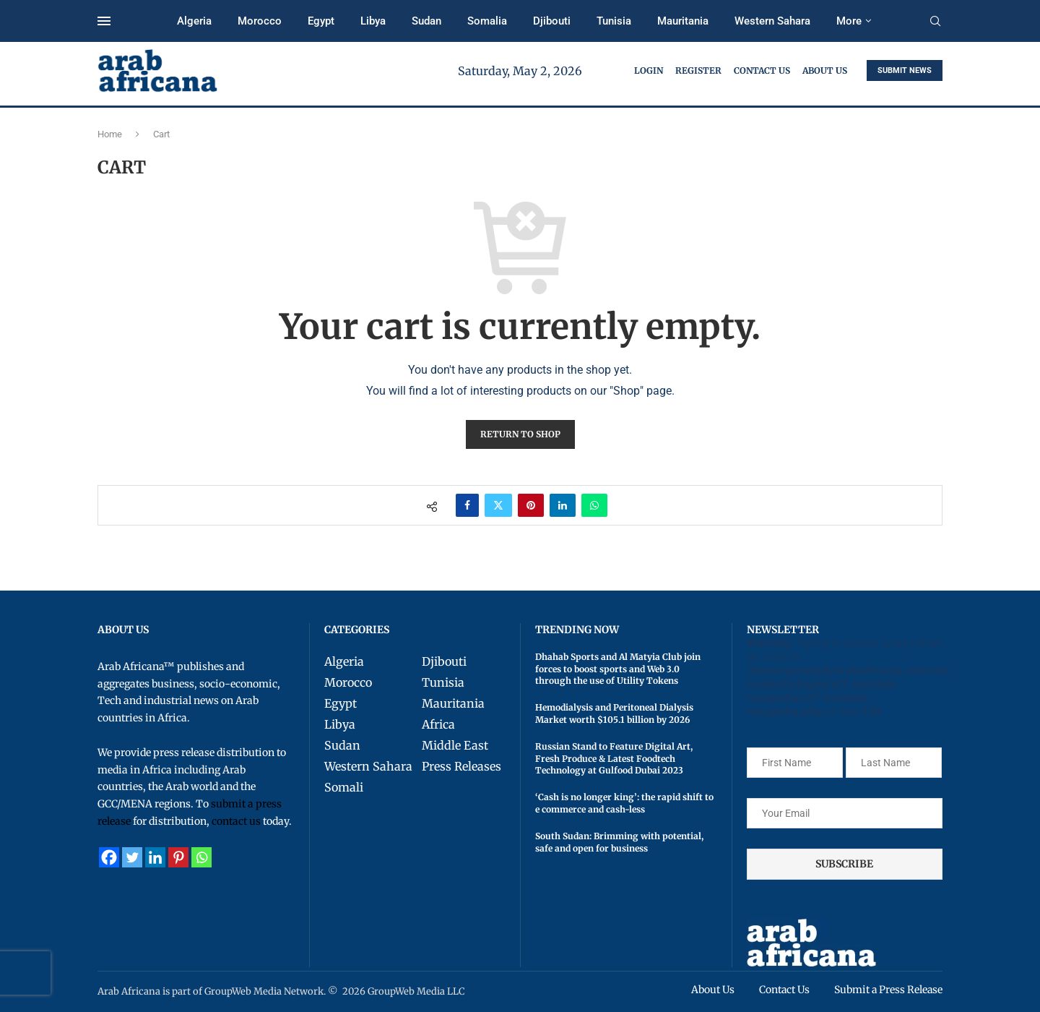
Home (110, 134)
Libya (373, 20)
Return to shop (520, 434)
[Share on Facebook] (467, 505)
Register (698, 70)
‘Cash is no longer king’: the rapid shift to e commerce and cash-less (624, 803)
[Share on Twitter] (498, 505)
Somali (343, 787)
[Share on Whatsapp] (594, 505)
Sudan (426, 20)
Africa (438, 724)
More (849, 20)
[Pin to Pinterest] (531, 505)
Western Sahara (772, 20)
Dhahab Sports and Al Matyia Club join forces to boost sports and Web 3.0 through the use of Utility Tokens (618, 669)
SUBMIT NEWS (905, 70)
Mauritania (682, 20)
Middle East (455, 745)
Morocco (260, 20)
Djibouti (552, 20)
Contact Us (762, 70)
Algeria (194, 20)
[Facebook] (109, 857)
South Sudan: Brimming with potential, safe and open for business (619, 842)
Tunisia (614, 20)
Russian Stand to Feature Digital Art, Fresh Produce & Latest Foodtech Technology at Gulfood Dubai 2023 (614, 758)
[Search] (935, 21)
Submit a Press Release (887, 989)
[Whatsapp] (201, 857)
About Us (824, 70)
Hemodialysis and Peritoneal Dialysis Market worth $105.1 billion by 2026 (614, 713)
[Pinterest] (178, 857)
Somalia (487, 20)
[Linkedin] (155, 857)
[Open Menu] (104, 20)
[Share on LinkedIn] (563, 505)
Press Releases (461, 766)
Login (648, 70)
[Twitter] (132, 857)
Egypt (321, 20)
